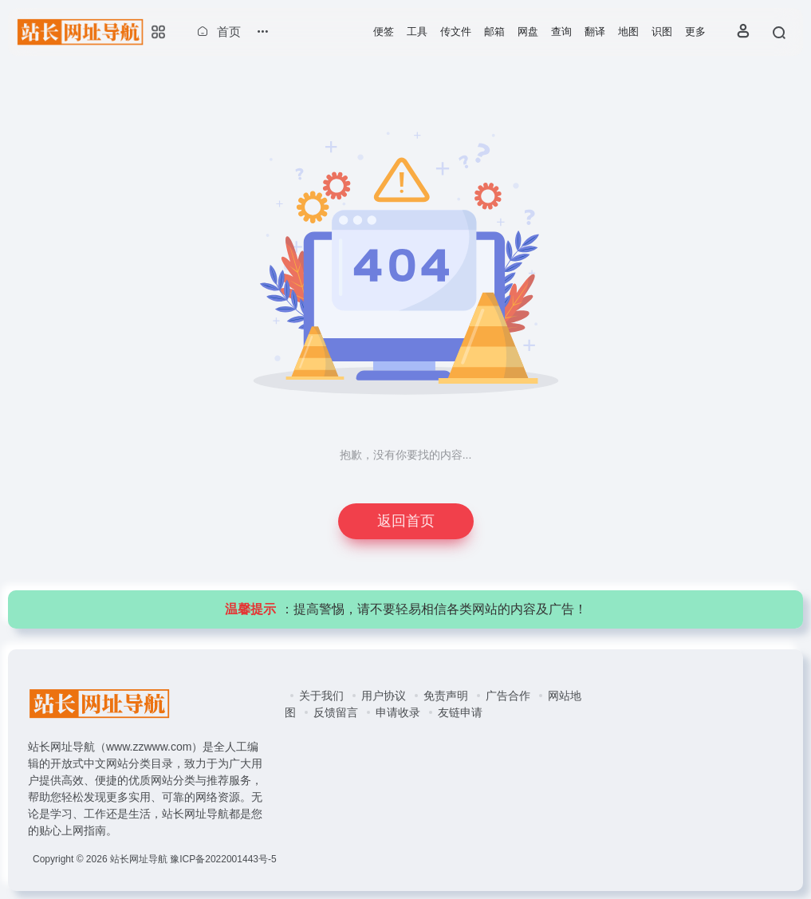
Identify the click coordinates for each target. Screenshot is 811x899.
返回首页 (406, 521)
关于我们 (321, 695)
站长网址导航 (138, 859)
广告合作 (508, 695)
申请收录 (398, 712)
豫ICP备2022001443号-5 (223, 859)
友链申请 (460, 712)
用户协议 (383, 695)
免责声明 (445, 695)
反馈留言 (335, 712)
